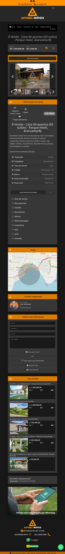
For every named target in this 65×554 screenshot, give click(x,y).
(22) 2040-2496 (41, 4)
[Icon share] (31, 1)
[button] (13, 76)
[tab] (16, 58)
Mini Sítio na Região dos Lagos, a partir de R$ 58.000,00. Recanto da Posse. (32, 455)
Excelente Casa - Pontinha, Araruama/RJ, (24, 419)
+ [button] (10, 255)
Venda (19, 27)
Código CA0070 (45, 27)
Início (12, 27)
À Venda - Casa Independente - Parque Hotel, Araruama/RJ (30, 384)
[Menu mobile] (32, 14)
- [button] (10, 257)
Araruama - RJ (28, 27)
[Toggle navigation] (53, 8)
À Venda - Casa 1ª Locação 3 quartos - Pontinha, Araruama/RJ (31, 436)
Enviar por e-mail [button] (32, 352)
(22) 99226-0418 (26, 4)
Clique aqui (14, 481)
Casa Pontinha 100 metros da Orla (22, 401)
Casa (36, 27)
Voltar (53, 29)
